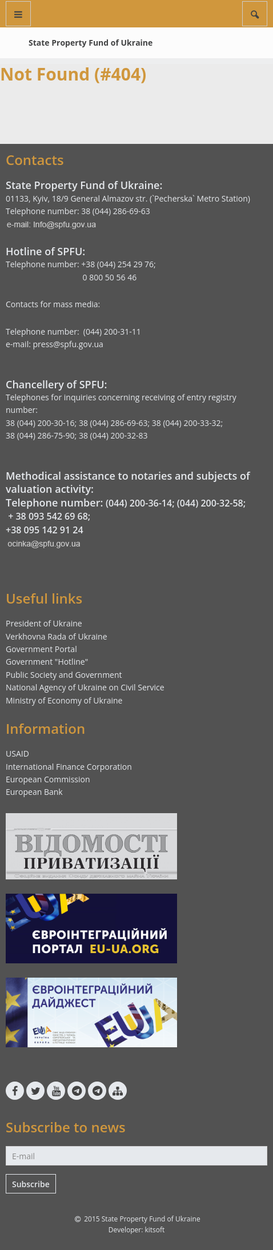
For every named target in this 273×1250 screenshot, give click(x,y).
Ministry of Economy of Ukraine (64, 700)
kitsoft (154, 1230)
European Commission (48, 779)
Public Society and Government (64, 674)
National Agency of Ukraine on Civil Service (85, 687)
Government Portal (41, 649)
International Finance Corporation (69, 766)
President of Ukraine (44, 623)
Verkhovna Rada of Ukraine (56, 636)
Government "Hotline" (47, 661)
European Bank (34, 791)
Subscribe (31, 1184)
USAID (17, 753)
